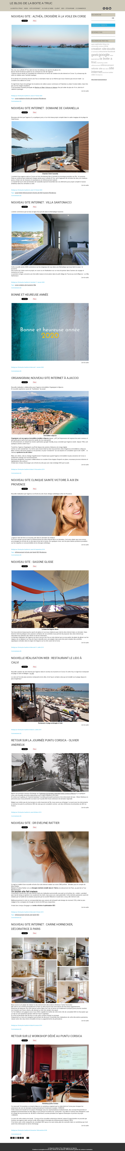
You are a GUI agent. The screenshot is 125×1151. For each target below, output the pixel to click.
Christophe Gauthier (23, 95)
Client (57, 8)
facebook (110, 51)
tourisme (36, 98)
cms (107, 44)
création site (23, 285)
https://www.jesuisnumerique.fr (98, 78)
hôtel (20, 193)
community (94, 46)
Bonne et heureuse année (30, 294)
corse (17, 98)
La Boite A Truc (16, 8)
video (93, 73)
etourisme (103, 51)
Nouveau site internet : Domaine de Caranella (46, 108)
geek (94, 54)
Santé (34, 552)
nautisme (22, 98)
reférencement (95, 64)
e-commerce (95, 51)
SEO (62, 8)
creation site (98, 48)
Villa (34, 285)
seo (103, 67)
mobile (105, 62)
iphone (96, 58)
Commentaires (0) (16, 101)
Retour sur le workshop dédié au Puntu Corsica (48, 1035)
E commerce (81, 8)
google (103, 54)
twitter (110, 71)
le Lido (32, 673)
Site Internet (34, 8)
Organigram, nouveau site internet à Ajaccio (46, 377)
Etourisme (70, 8)
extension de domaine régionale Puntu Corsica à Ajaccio (58, 793)
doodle (110, 48)
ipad (92, 58)
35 (27, 1137)
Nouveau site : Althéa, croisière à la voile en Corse (50, 16)
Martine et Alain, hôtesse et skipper (46, 87)
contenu (100, 46)
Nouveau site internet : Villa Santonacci (42, 202)
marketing (100, 62)
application (98, 44)
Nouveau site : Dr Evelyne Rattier (36, 822)
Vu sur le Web (47, 8)
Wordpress (42, 98)
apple (93, 44)
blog (103, 44)
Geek (26, 8)
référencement (27, 193)
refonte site (29, 98)
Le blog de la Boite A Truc (31, 3)
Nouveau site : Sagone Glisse (33, 561)
